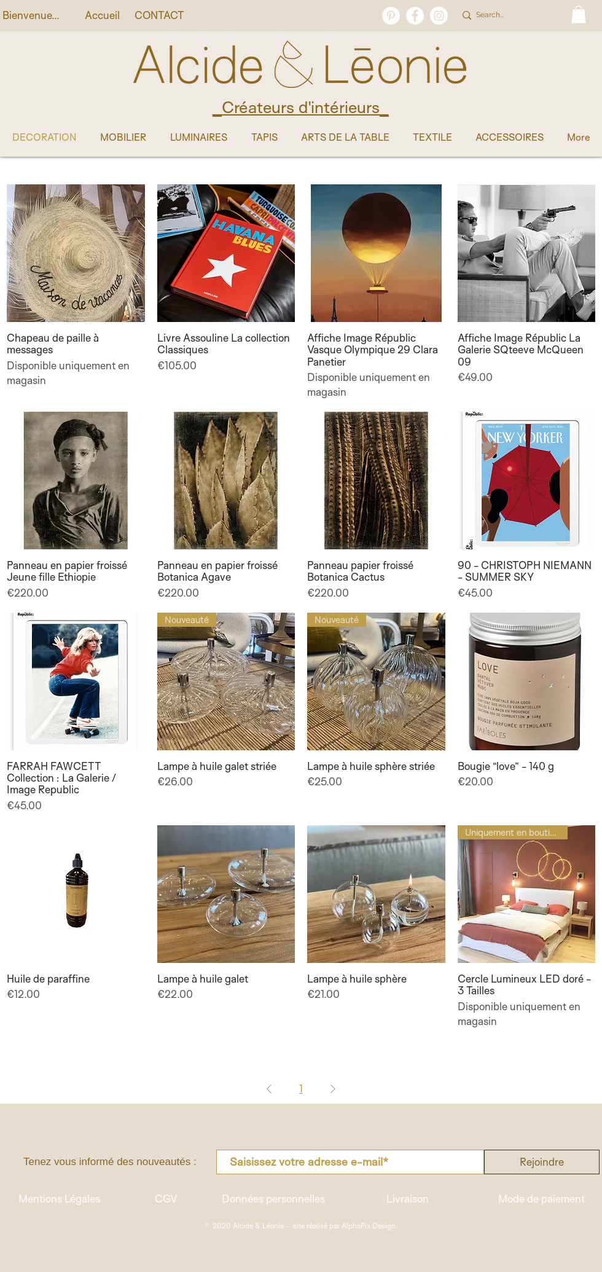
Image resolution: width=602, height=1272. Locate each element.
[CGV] (166, 1199)
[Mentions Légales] (59, 1199)
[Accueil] (102, 15)
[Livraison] (407, 1199)
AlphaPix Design (369, 1225)
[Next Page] (333, 1089)
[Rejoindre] (542, 1162)
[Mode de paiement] (541, 1199)
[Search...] (510, 15)
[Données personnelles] (273, 1199)
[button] (578, 14)
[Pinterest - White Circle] (391, 16)
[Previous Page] (269, 1089)
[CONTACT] (159, 15)
